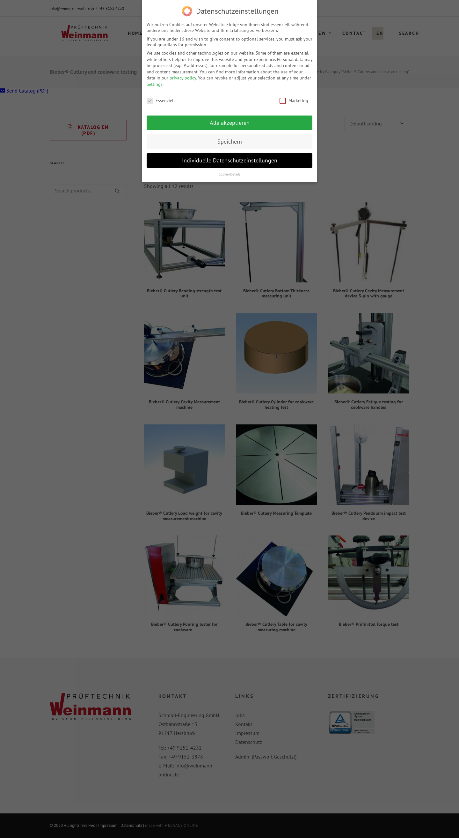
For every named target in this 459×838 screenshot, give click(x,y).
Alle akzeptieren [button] (230, 122)
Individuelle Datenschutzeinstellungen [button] (229, 159)
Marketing (294, 99)
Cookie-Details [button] (230, 173)
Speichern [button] (229, 141)
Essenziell (161, 99)
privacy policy (183, 77)
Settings (155, 83)
